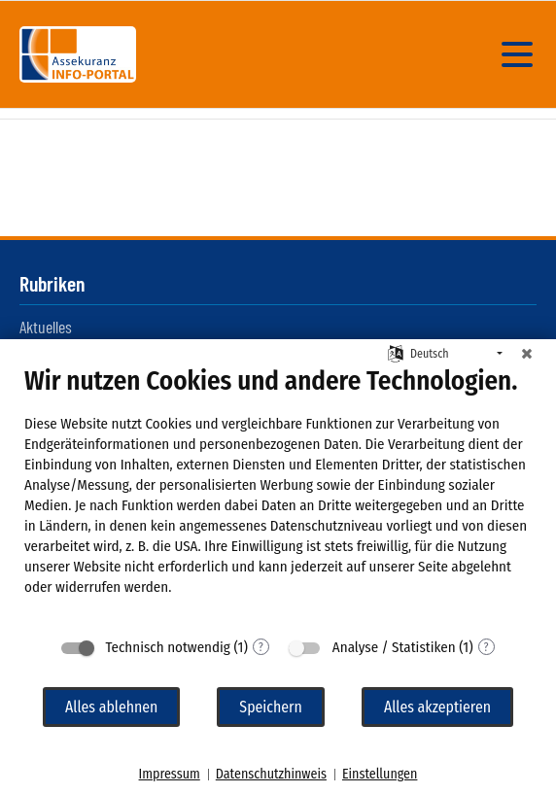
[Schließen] (526, 353)
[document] (278, 495)
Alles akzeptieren (437, 707)
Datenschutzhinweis (271, 774)
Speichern (270, 707)
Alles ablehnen (111, 707)
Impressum (169, 774)
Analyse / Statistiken (394, 647)
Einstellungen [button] (379, 774)
